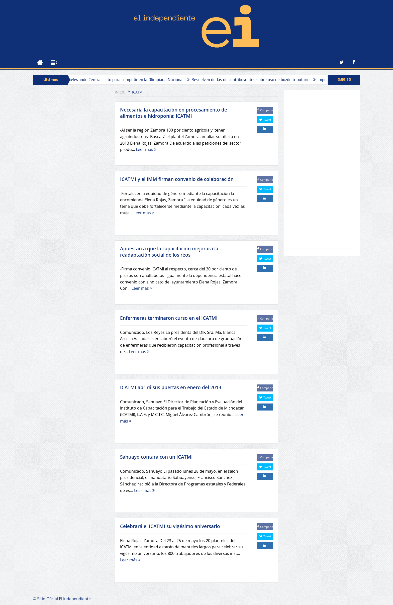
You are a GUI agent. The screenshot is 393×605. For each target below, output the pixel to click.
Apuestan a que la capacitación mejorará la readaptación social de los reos (169, 251)
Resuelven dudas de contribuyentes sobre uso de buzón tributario (253, 79)
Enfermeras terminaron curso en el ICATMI (169, 318)
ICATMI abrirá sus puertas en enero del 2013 (170, 387)
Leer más (146, 149)
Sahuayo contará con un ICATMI (156, 457)
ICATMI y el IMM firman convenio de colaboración (177, 179)
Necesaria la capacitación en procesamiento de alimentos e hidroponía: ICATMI (173, 113)
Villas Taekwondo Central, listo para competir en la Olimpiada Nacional (122, 79)
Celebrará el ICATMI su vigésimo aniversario (170, 526)
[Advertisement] (321, 172)
